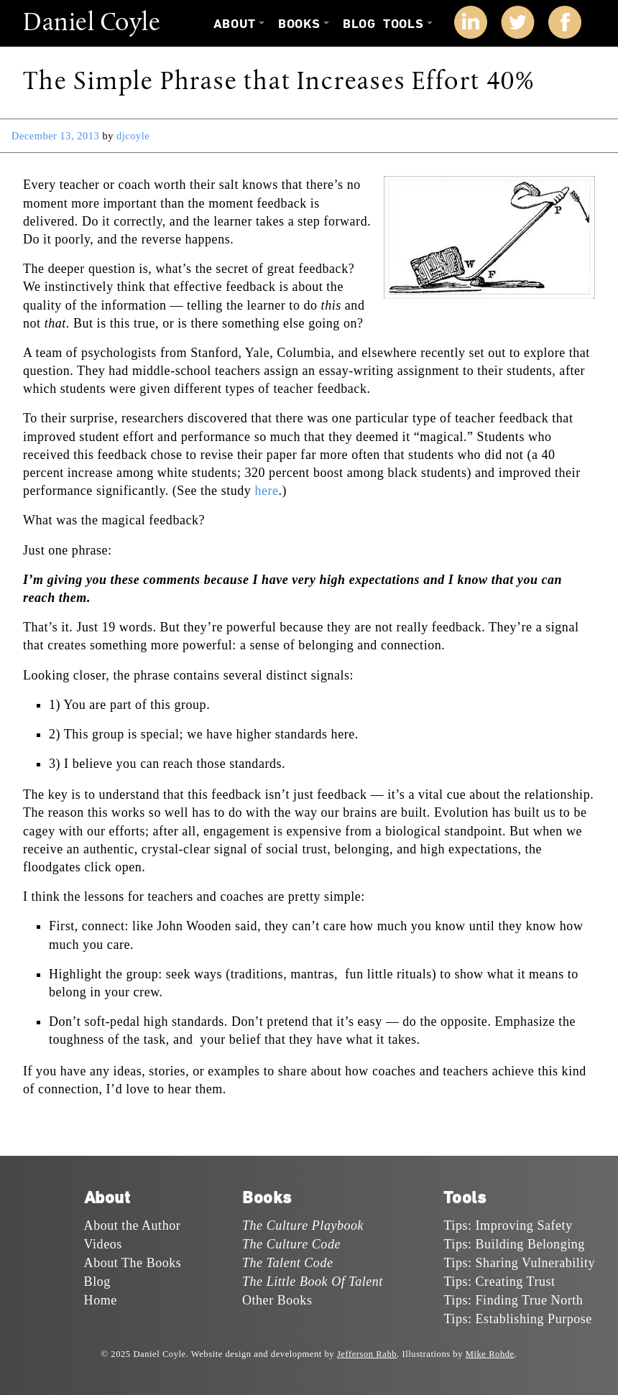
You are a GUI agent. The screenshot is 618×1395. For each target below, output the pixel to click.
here (266, 490)
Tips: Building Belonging (513, 1244)
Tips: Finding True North (513, 1300)
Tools (403, 24)
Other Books (277, 1300)
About (234, 24)
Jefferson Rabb (367, 1354)
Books (299, 24)
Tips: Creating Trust (499, 1281)
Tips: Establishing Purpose (517, 1319)
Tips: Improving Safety (507, 1225)
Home (100, 1300)
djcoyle (132, 136)
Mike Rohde (490, 1354)
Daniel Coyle (91, 24)
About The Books (133, 1263)
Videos (103, 1244)
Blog (359, 24)
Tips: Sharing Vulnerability (519, 1263)
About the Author (132, 1225)
